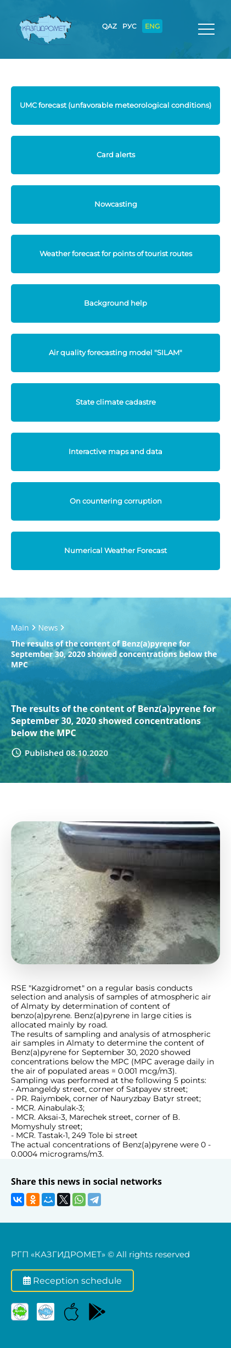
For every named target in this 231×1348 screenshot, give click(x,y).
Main (20, 627)
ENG (152, 26)
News (48, 627)
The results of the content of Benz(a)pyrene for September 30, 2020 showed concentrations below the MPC (114, 654)
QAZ (109, 26)
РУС (129, 26)
